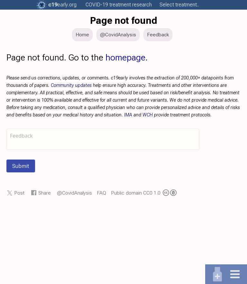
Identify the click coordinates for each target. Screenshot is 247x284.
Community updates (71, 85)
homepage (125, 57)
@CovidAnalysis (74, 193)
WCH (147, 115)
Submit (20, 166)
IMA (128, 115)
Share (44, 193)
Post (19, 193)
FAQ (101, 193)
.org (62, 5)
